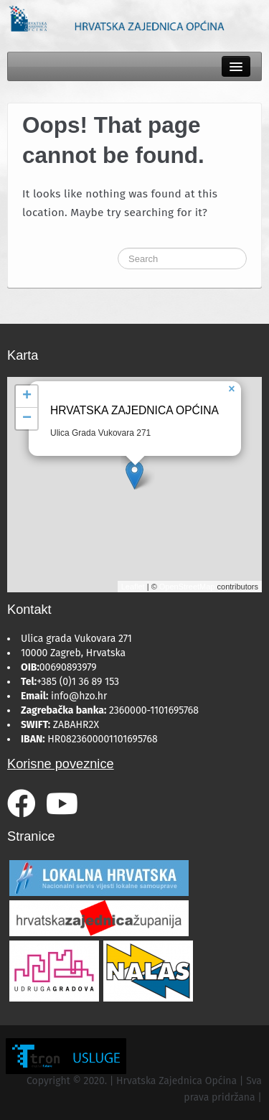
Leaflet (133, 586)
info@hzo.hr (79, 696)
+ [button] (27, 396)
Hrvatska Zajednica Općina (134, 410)
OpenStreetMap (187, 586)
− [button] (27, 418)
